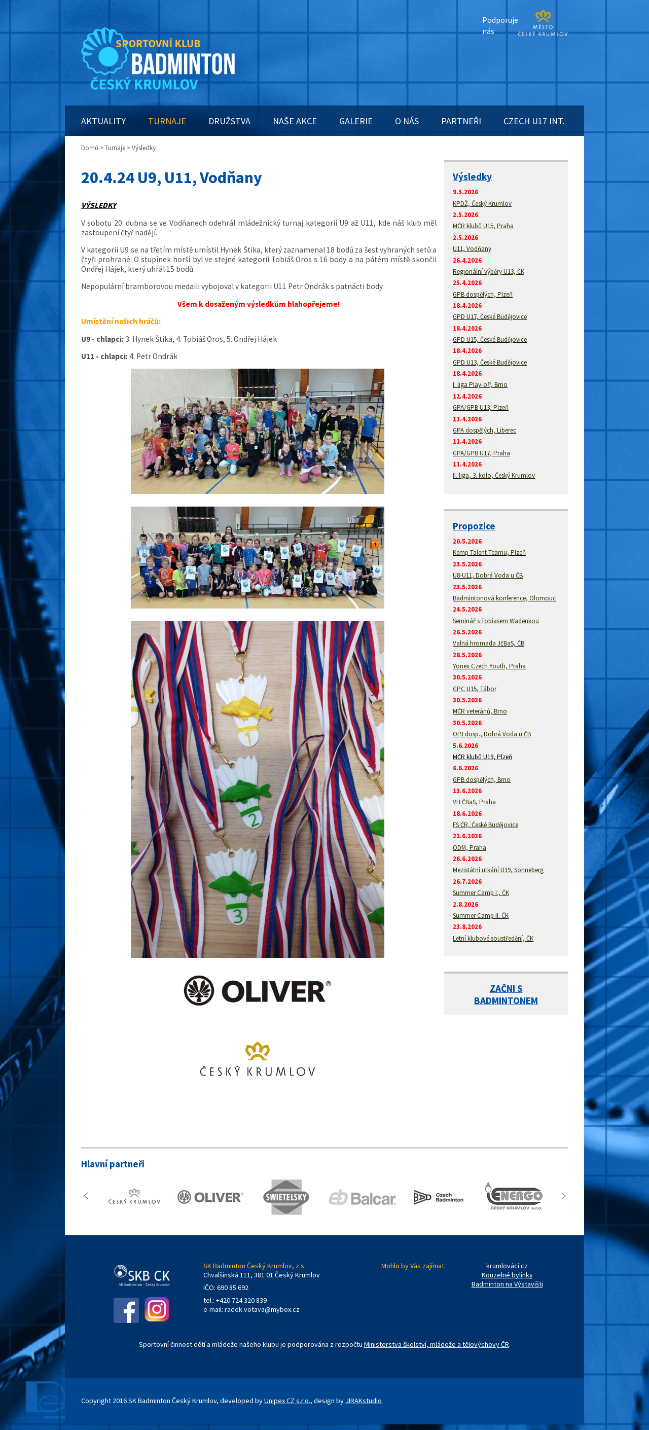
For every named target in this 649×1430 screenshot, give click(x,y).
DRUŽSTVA (229, 121)
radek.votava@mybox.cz (262, 1309)
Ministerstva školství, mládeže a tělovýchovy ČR (436, 1344)
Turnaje (115, 148)
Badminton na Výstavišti (507, 1284)
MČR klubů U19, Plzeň (482, 757)
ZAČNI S (506, 988)
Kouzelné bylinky (507, 1274)
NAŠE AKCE (295, 121)
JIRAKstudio (363, 1400)
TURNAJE (167, 121)
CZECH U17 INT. (533, 121)
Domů (89, 148)
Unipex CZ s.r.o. (287, 1400)
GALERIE (356, 121)
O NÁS (407, 121)
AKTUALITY (103, 121)
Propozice (474, 526)
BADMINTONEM (506, 1000)
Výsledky (472, 176)
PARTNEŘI (461, 121)
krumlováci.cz (507, 1265)
